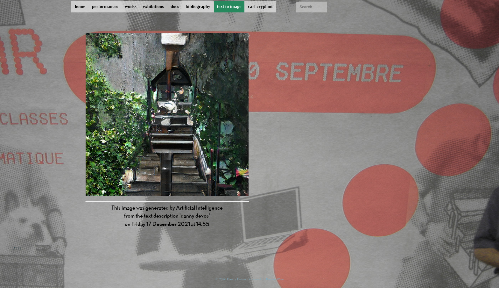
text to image (229, 6)
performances (105, 6)
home (80, 6)
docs (175, 6)
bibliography (198, 6)
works (131, 6)
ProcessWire (275, 279)
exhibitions (153, 6)
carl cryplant (260, 6)
